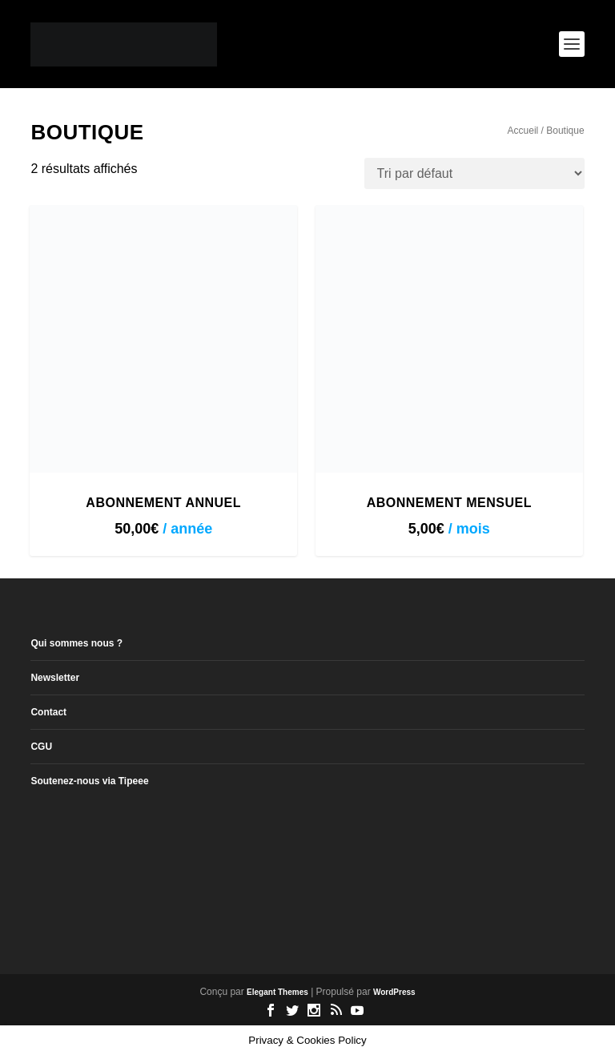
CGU (41, 746)
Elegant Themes (277, 992)
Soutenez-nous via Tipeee (89, 781)
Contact (48, 712)
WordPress (394, 992)
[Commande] (474, 173)
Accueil (523, 130)
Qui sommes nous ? (76, 643)
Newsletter (54, 677)
